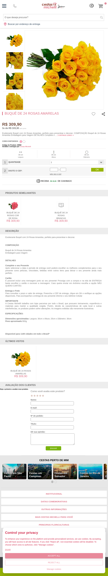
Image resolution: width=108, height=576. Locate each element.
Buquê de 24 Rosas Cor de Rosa (13, 215)
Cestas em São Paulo (13, 475)
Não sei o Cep (55, 174)
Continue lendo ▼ (66, 135)
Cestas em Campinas (35, 475)
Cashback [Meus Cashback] (91, 6)
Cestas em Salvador (61, 475)
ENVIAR (53, 448)
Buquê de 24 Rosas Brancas (61, 215)
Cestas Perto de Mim (54, 460)
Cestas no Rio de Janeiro (90, 475)
